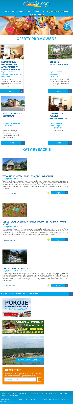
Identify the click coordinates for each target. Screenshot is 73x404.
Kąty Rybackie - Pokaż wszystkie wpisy (19, 294)
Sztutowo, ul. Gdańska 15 (12, 123)
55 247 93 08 (7, 126)
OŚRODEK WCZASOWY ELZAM (58, 63)
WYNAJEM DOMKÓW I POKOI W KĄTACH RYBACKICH (27, 176)
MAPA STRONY (37, 393)
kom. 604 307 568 (55, 128)
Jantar (14, 399)
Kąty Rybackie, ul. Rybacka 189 (14, 271)
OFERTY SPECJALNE (9, 393)
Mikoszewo (5, 399)
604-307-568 (5, 76)
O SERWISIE (24, 393)
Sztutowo (42, 399)
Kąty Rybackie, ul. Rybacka (12, 227)
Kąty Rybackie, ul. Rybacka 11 (13, 178)
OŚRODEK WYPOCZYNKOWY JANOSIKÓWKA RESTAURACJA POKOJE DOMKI (34, 223)
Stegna (33, 399)
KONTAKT (14, 395)
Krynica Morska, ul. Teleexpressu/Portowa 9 (11, 73)
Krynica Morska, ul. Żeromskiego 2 (57, 124)
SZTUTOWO (40, 11)
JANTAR (20, 11)
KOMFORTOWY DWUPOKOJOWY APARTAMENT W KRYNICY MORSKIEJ (10, 66)
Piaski (10, 401)
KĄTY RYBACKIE (54, 11)
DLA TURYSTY (52, 393)
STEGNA (29, 11)
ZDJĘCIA (63, 393)
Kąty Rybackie (54, 399)
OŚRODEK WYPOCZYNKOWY (16, 268)
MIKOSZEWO (9, 11)
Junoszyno (23, 399)
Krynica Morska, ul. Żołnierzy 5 (57, 73)
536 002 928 (53, 76)
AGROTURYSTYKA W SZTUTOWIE (12, 114)
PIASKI (41, 15)
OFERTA (4, 395)
